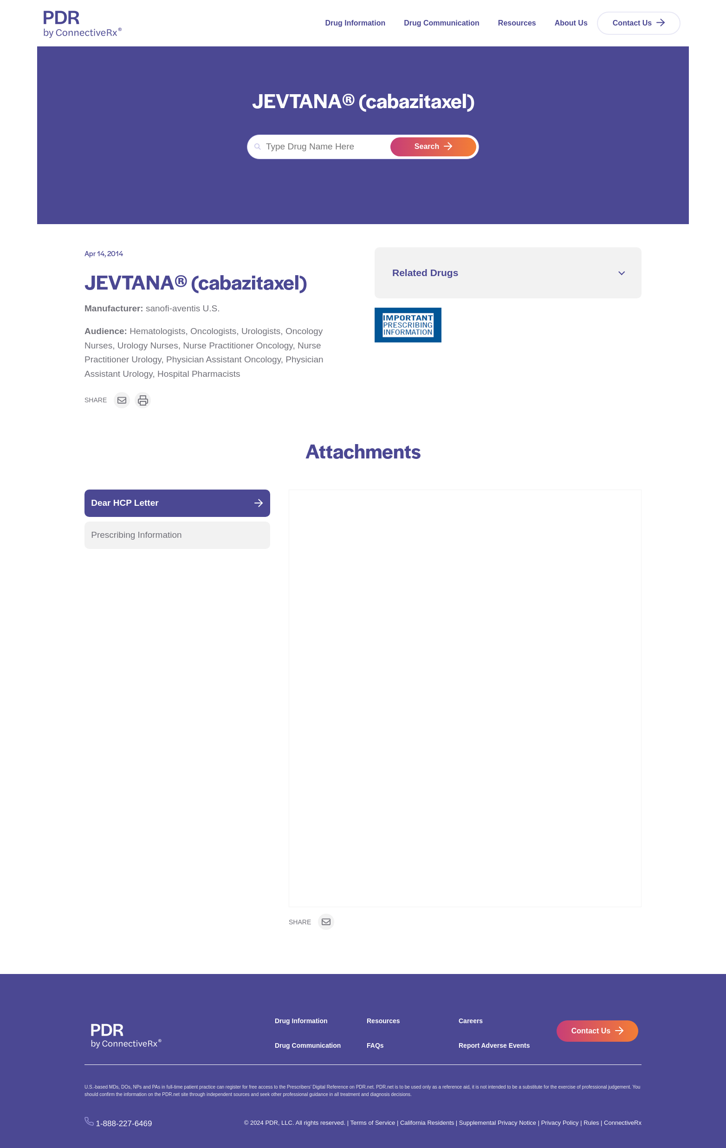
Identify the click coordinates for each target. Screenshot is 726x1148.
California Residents (427, 1122)
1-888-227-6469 (124, 1123)
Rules (591, 1122)
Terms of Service (372, 1122)
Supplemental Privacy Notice (497, 1122)
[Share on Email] (122, 400)
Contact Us (632, 23)
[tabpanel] (465, 711)
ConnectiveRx (623, 1122)
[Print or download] (143, 400)
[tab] (177, 503)
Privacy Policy (560, 1122)
